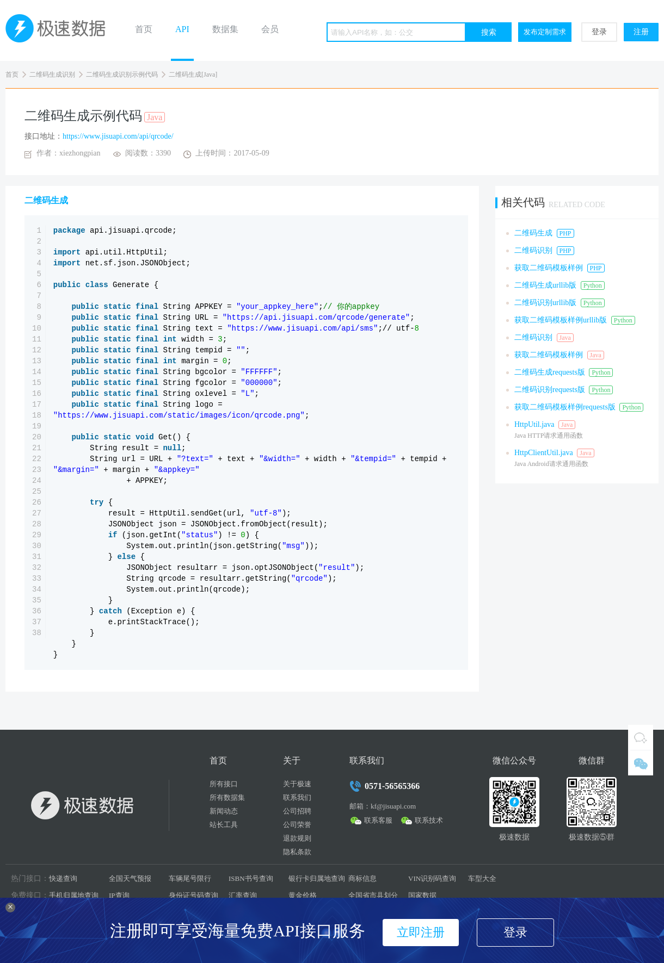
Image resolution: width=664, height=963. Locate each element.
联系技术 (429, 820)
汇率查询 (243, 895)
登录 (599, 32)
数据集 (225, 29)
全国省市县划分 (373, 895)
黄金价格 (302, 895)
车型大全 (482, 878)
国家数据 (422, 895)
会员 (270, 29)
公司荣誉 (297, 825)
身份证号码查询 (193, 895)
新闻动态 (224, 811)
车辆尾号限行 (190, 878)
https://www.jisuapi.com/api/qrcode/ (118, 136)
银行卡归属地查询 (316, 878)
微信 (640, 762)
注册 (641, 32)
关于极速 (297, 784)
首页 (143, 29)
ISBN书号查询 (251, 878)
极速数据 (59, 30)
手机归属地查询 (74, 895)
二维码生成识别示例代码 (122, 74)
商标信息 (362, 878)
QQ (640, 737)
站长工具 (224, 825)
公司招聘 (297, 811)
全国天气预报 (130, 878)
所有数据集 (227, 797)
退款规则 (297, 838)
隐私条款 (297, 852)
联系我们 (297, 797)
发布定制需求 (545, 32)
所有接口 (224, 784)
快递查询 (63, 878)
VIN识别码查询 (432, 878)
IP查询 (119, 895)
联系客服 (378, 820)
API (182, 29)
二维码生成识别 (52, 74)
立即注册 (421, 932)
